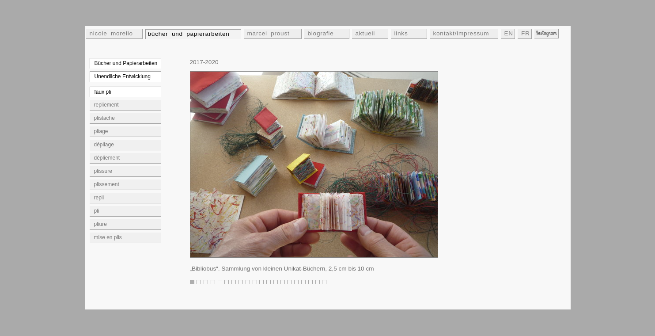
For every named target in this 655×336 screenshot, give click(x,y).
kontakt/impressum (461, 33)
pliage (101, 131)
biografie (321, 33)
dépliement (107, 158)
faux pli (103, 92)
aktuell (365, 33)
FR (525, 33)
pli (96, 211)
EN (508, 33)
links (401, 33)
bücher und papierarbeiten (189, 34)
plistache (104, 118)
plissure (103, 171)
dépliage (104, 144)
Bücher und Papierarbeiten (126, 63)
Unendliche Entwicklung (123, 76)
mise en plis (108, 237)
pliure (100, 224)
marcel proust (268, 33)
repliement (106, 105)
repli (99, 198)
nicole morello (111, 33)
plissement (106, 184)
